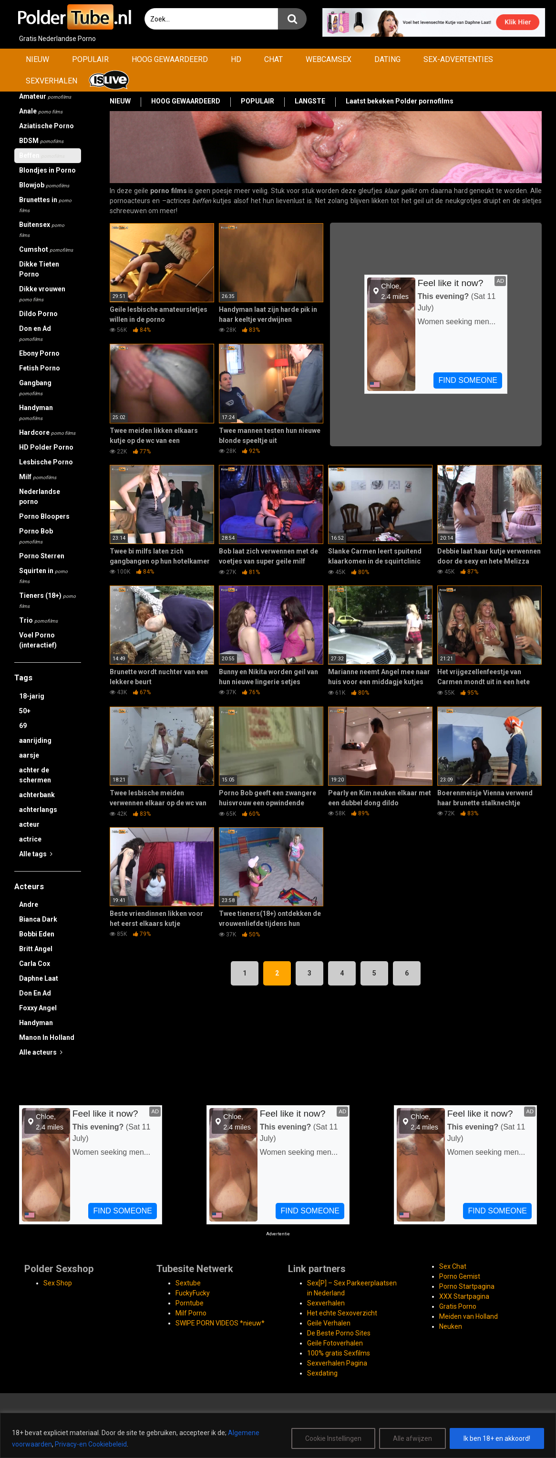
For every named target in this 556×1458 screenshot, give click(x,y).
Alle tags (35, 854)
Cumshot (46, 249)
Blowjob (44, 185)
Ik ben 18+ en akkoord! (496, 1438)
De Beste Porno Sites (339, 1333)
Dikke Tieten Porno (39, 269)
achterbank (37, 795)
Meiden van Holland (468, 1316)
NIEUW (37, 59)
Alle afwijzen (412, 1438)
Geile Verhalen (328, 1323)
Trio (38, 620)
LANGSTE (310, 101)
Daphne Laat (38, 978)
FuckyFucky (192, 1293)
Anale (40, 111)
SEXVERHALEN (51, 80)
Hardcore (47, 432)
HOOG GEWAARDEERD (170, 59)
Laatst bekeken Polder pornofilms (399, 101)
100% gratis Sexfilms (338, 1353)
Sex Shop (57, 1283)
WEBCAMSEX (328, 59)
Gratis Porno (457, 1306)
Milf (37, 477)
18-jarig (31, 696)
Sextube (188, 1283)
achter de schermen (35, 775)
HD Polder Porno (46, 447)
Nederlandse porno (39, 496)
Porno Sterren (41, 556)
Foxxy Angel (38, 1008)
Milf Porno (190, 1313)
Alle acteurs (40, 1052)
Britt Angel (35, 949)
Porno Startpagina (466, 1286)
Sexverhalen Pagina (337, 1363)
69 (23, 725)
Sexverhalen (326, 1303)
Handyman (36, 412)
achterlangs (38, 809)
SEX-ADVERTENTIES (458, 59)
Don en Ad (35, 333)
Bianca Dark (38, 919)
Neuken (450, 1326)
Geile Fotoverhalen (335, 1343)
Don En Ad (35, 993)
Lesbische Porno (46, 462)
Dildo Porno (38, 314)
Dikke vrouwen (42, 293)
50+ (25, 711)
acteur (29, 824)
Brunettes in (45, 204)
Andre (28, 904)
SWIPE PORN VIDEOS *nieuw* (220, 1323)
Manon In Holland (46, 1037)
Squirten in (43, 575)
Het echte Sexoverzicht (342, 1313)
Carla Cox (34, 963)
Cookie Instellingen (333, 1438)
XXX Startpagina (464, 1296)
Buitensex (41, 229)
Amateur (45, 96)
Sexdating (322, 1373)
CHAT (273, 59)
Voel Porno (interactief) (38, 640)
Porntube (189, 1303)
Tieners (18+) (47, 600)
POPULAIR (90, 59)
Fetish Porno (39, 368)
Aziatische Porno (46, 126)
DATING (387, 59)
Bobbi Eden (36, 934)
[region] (278, 1435)
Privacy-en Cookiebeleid (91, 1444)
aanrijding (35, 740)
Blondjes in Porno (47, 170)
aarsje (29, 755)
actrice (30, 839)
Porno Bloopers (44, 516)
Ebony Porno (39, 353)
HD (236, 59)
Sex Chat (452, 1266)
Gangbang (35, 387)
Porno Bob (36, 535)
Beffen (41, 155)
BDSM (41, 140)
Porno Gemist (459, 1276)
